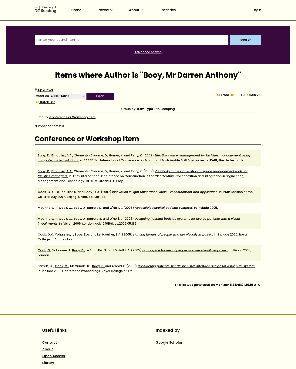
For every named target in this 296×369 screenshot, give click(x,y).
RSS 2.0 (253, 95)
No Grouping (165, 109)
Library (48, 363)
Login (256, 10)
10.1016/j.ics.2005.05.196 (119, 223)
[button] (100, 96)
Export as (42, 96)
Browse (105, 10)
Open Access (53, 356)
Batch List (45, 102)
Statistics (168, 10)
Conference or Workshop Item (72, 117)
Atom (222, 95)
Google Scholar (169, 343)
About (136, 10)
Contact (49, 343)
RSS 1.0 (237, 95)
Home (76, 10)
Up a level (44, 90)
